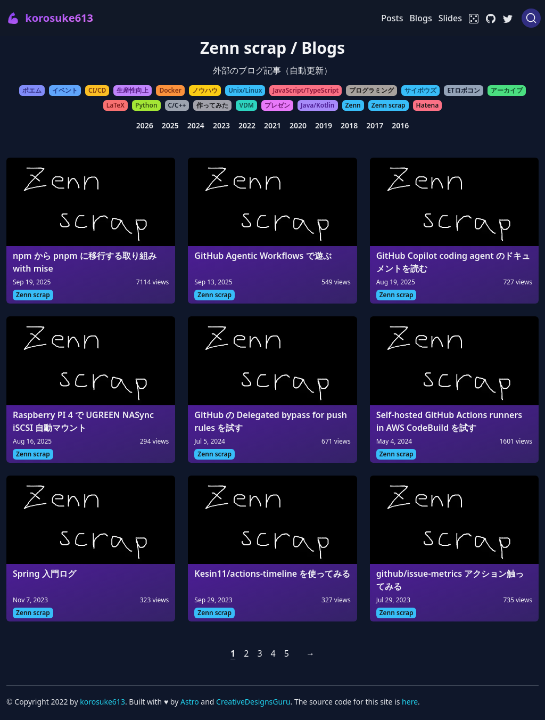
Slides (450, 18)
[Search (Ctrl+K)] (531, 18)
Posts (392, 18)
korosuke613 (102, 702)
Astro (190, 702)
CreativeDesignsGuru (253, 702)
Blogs (420, 18)
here (410, 702)
